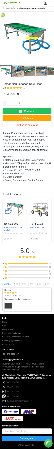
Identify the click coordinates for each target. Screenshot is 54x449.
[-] (4, 354)
